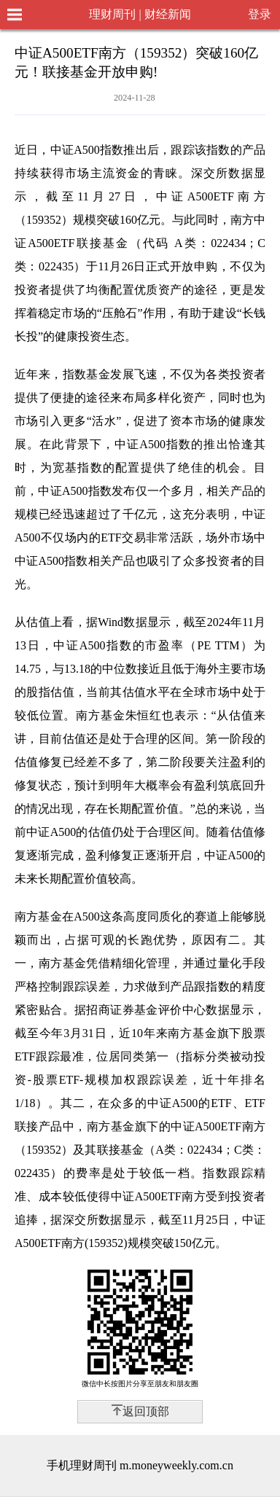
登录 (259, 14)
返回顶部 (145, 1411)
